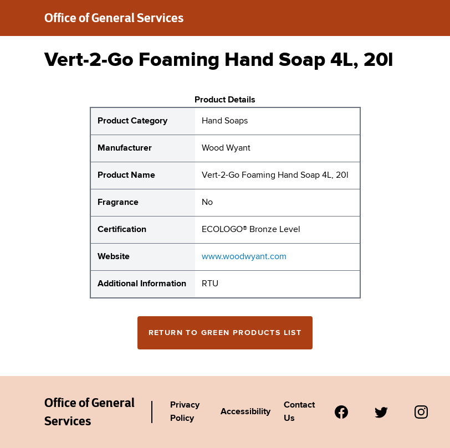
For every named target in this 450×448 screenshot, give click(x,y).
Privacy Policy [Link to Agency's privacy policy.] (185, 412)
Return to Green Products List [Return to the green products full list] (225, 333)
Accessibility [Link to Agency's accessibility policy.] (245, 412)
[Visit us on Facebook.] (341, 412)
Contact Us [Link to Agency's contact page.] (299, 412)
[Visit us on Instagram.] (421, 412)
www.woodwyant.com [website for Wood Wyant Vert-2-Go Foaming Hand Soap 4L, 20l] (244, 257)
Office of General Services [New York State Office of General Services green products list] (113, 17)
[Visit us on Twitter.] (381, 412)
